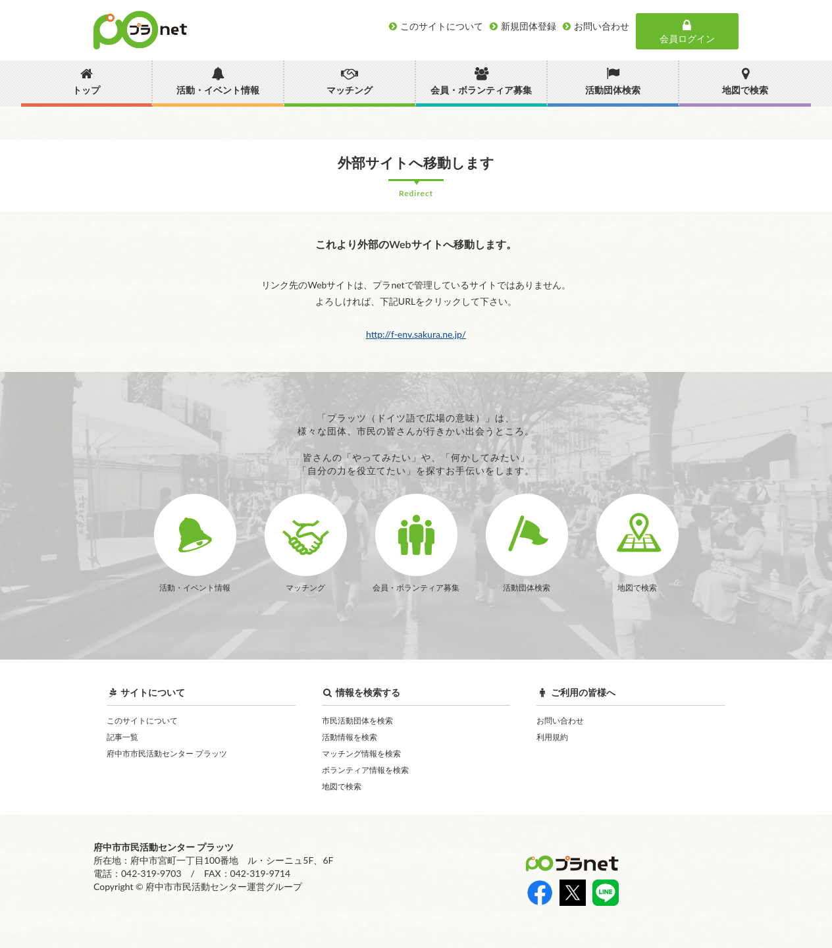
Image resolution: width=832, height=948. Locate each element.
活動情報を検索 (349, 737)
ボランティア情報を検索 (365, 770)
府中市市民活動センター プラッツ (167, 753)
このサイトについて (142, 720)
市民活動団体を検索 (357, 720)
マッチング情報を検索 (361, 753)
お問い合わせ (560, 720)
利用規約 (552, 737)
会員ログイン (687, 31)
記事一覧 (122, 737)
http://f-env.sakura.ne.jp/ (416, 334)
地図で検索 (341, 786)
